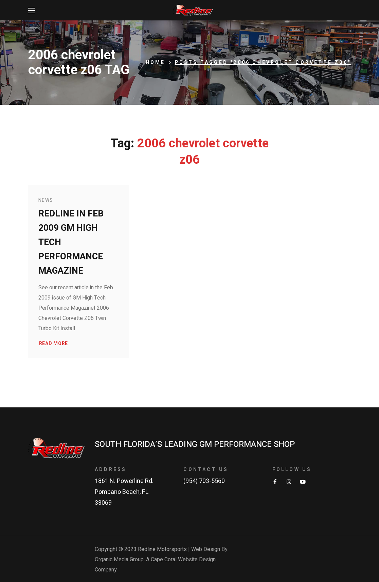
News (45, 200)
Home (155, 62)
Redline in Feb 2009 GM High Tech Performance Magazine (71, 242)
